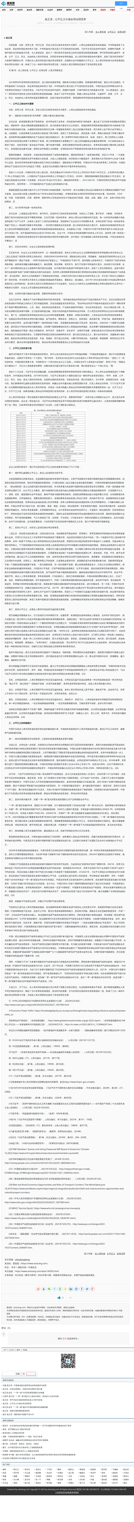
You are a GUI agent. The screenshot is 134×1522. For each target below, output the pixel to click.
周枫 (48, 1479)
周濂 (4, 1476)
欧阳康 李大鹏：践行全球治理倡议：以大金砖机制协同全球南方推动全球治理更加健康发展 (39, 1454)
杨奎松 (115, 1473)
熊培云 (126, 1476)
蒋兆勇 (60, 1479)
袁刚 (15, 1483)
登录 (64, 1338)
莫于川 (82, 1483)
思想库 (103, 10)
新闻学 (59, 10)
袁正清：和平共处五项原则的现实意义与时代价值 (22, 1400)
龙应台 (38, 1469)
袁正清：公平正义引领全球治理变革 (17, 1403)
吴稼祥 (126, 1479)
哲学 (94, 10)
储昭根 (115, 1479)
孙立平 (115, 1483)
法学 (11, 10)
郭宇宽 (16, 1473)
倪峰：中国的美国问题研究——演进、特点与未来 (22, 1436)
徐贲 (4, 1473)
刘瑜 (92, 1479)
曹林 (59, 1469)
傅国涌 (82, 1469)
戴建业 (82, 1473)
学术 (13, 1267)
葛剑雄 (104, 1479)
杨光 (125, 1483)
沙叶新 (82, 1479)
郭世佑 (60, 1476)
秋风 (4, 1479)
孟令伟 (27, 1479)
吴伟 (70, 1479)
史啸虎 (115, 1476)
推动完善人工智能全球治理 (13, 1433)
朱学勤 (49, 1483)
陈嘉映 (93, 1469)
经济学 (20, 10)
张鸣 (103, 1473)
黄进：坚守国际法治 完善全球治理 (16, 1429)
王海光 (126, 1473)
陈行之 (16, 1469)
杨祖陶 (38, 1473)
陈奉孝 (49, 1476)
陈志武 (126, 1469)
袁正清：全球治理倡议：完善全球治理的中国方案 (22, 1389)
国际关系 (39, 10)
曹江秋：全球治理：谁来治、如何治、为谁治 (21, 1444)
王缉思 (38, 1476)
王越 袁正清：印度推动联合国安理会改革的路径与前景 (25, 1385)
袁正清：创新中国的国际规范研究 (16, 1410)
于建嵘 (115, 1469)
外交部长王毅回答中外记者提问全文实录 (19, 1458)
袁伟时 (104, 1476)
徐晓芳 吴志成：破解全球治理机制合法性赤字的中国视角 (25, 1440)
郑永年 (27, 1469)
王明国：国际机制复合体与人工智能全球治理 (21, 1451)
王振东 (82, 1476)
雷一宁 (38, 1479)
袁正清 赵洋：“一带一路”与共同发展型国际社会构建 (23, 1392)
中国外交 (32, 1267)
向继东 (60, 1473)
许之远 (5, 1483)
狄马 (92, 1476)
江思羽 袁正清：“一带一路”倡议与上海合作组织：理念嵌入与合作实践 (31, 1396)
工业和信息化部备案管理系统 (67, 1492)
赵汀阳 (71, 1473)
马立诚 (27, 1473)
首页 (4, 10)
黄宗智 (104, 1469)
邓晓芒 (27, 1476)
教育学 (69, 10)
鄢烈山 (71, 1469)
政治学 (29, 10)
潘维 (59, 1483)
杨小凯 (27, 1483)
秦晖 (4, 1469)
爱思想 (8, 3)
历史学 (86, 10)
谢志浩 (104, 1483)
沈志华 (49, 1473)
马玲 (70, 1476)
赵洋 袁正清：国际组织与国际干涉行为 (18, 1414)
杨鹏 (15, 1476)
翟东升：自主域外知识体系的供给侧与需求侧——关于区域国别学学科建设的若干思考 (37, 1425)
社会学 (50, 10)
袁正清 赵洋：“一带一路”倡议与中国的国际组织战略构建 (25, 1407)
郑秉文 (71, 1483)
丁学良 (49, 1469)
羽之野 (93, 1483)
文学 (77, 10)
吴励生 (38, 1483)
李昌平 (93, 1473)
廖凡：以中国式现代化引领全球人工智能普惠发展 (22, 1447)
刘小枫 (16, 1479)
